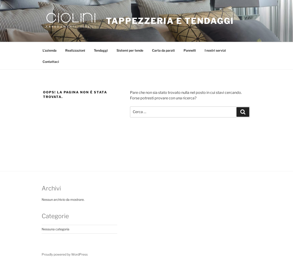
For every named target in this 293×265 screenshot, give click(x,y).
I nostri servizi (215, 50)
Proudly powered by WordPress (65, 254)
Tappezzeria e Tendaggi (170, 21)
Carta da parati (163, 50)
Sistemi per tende (130, 50)
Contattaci (51, 62)
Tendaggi (101, 50)
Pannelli (190, 50)
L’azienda (50, 50)
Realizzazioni (75, 50)
